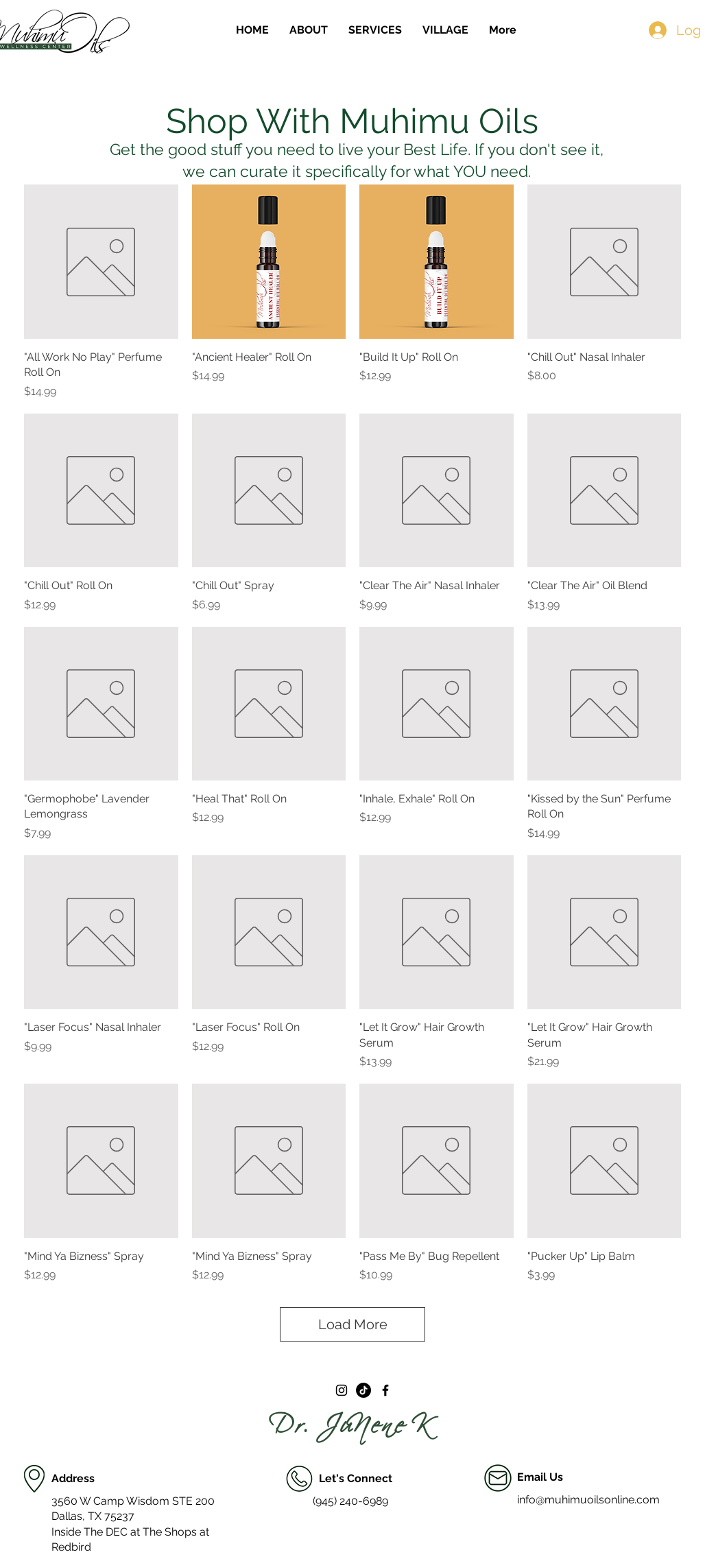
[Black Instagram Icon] (341, 1390)
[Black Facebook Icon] (385, 1390)
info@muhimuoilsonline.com (588, 1499)
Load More (352, 1324)
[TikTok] (363, 1390)
